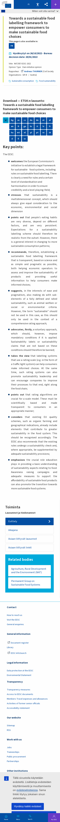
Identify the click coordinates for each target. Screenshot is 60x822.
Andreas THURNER (31, 71)
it (37, 126)
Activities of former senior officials (23, 703)
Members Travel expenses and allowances (27, 699)
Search (30, 819)
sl (12, 138)
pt (37, 132)
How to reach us (14, 615)
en (12, 126)
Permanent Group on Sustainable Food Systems (25, 582)
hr (31, 126)
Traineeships (13, 752)
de (37, 120)
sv (25, 138)
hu (12, 132)
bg (12, 120)
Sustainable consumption (23, 81)
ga (25, 126)
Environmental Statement (19, 675)
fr (18, 126)
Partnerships (13, 761)
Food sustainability (47, 81)
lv (43, 126)
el (50, 120)
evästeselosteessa (27, 790)
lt (50, 126)
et (43, 120)
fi (18, 138)
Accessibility (37, 4)
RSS (9, 730)
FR (12, 45)
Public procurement (16, 756)
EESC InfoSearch (17, 653)
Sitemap (11, 725)
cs (25, 120)
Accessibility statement (18, 708)
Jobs (9, 747)
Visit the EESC (13, 619)
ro (43, 132)
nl (25, 132)
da (31, 120)
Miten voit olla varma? (45, 11)
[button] (46, 4)
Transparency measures (18, 689)
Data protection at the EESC (20, 670)
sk (50, 132)
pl (31, 132)
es (18, 120)
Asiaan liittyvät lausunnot (22, 539)
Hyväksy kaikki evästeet (27, 806)
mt (18, 132)
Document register (18, 642)
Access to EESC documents (20, 694)
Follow (55, 4)
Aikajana (13, 530)
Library (10, 647)
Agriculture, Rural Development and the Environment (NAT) (28, 570)
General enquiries (15, 624)
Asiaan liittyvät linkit (20, 547)
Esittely (12, 521)
